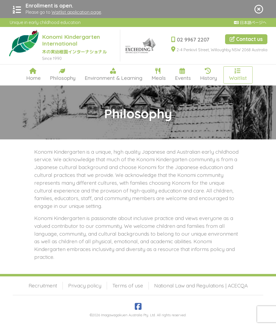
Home (33, 74)
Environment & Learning (113, 74)
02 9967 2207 (190, 39)
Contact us (246, 39)
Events (183, 74)
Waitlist (238, 74)
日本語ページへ (250, 22)
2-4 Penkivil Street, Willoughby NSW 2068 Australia (219, 49)
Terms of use (127, 285)
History (208, 74)
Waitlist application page (76, 12)
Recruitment (43, 285)
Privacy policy (84, 285)
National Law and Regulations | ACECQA (201, 285)
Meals (158, 74)
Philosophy (62, 74)
